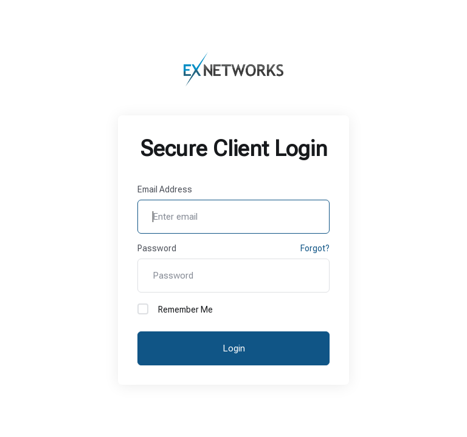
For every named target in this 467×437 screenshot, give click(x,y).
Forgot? (315, 248)
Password (156, 248)
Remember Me (175, 308)
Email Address (164, 189)
